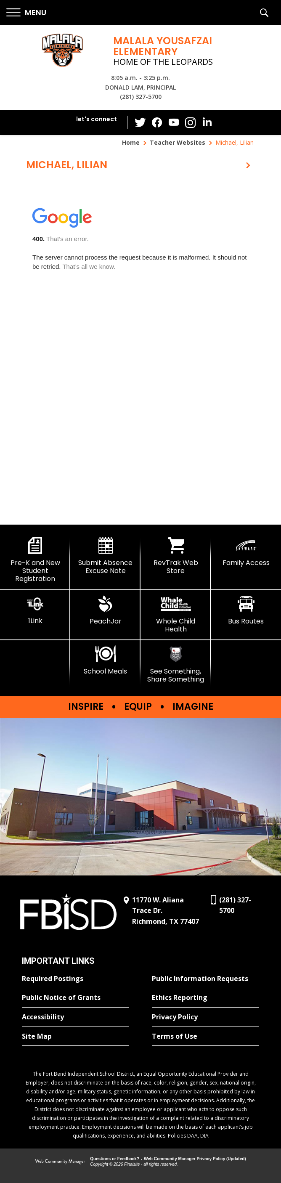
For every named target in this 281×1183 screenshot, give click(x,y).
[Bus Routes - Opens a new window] (246, 610)
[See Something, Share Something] (176, 664)
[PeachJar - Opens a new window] (105, 610)
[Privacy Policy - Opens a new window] (205, 1017)
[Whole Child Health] (176, 614)
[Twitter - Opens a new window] (140, 122)
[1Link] (35, 610)
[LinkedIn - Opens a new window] (207, 121)
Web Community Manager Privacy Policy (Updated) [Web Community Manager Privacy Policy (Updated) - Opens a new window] (195, 1158)
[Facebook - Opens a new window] (156, 122)
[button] (26, 13)
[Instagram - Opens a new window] (190, 122)
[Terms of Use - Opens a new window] (205, 1036)
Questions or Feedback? (114, 1158)
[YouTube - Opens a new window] (173, 122)
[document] (140, 352)
